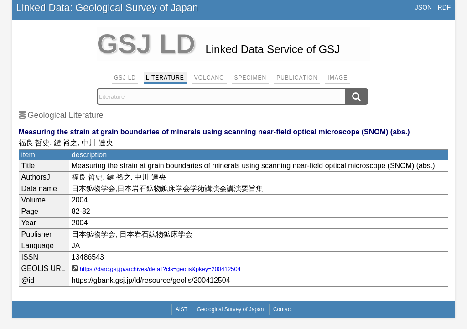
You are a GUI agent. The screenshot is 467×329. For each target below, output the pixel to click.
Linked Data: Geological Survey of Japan (107, 7)
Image (337, 77)
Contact (282, 309)
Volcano (209, 77)
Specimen (250, 77)
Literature (165, 77)
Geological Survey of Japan (230, 309)
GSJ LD (125, 77)
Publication (296, 77)
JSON (423, 7)
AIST (182, 309)
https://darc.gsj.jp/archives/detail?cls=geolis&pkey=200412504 (160, 268)
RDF (444, 7)
